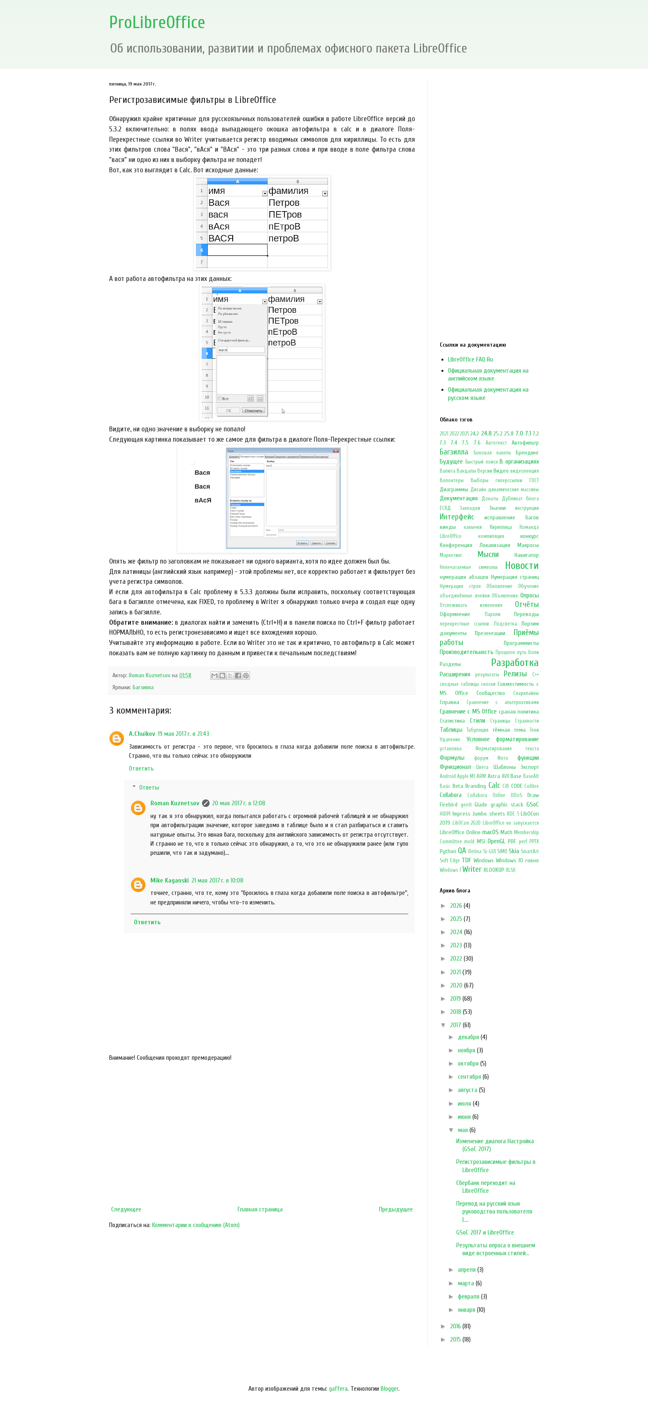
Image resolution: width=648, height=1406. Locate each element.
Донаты (489, 499)
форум (481, 758)
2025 (464, 434)
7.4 (454, 442)
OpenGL (496, 841)
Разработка (515, 663)
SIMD (502, 851)
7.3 (443, 442)
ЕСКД (445, 508)
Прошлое (505, 652)
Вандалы (466, 471)
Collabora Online (486, 795)
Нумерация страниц (515, 576)
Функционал (455, 767)
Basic (445, 786)
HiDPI (445, 814)
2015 (456, 1339)
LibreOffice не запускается (511, 823)
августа (468, 1090)
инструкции (527, 508)
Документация (459, 498)
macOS (490, 832)
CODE (516, 786)
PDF (512, 841)
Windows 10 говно (517, 860)
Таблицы (451, 729)
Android (448, 776)
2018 (456, 1012)
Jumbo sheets (488, 813)
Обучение (528, 586)
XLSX (510, 870)
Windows (484, 860)
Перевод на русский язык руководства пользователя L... (494, 1211)
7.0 (519, 433)
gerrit (466, 805)
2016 (456, 1326)
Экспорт (530, 767)
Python (448, 851)
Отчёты (527, 604)
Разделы (450, 664)
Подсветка (505, 624)
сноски (488, 684)
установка (451, 749)
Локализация (494, 545)
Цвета (482, 767)
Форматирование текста (507, 749)
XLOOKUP (494, 869)
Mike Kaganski (169, 880)
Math (506, 832)
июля (465, 1103)
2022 (454, 434)
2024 (457, 932)
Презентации (490, 633)
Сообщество (490, 693)
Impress (461, 813)
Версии (484, 471)
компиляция (491, 536)
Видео (501, 470)
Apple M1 (466, 776)
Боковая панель (492, 453)
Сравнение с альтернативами (503, 702)
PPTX (534, 842)
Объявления (505, 596)
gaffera (338, 1388)
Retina (474, 851)
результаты (487, 675)
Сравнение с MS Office (468, 711)
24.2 (474, 433)
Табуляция (477, 730)
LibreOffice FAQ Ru (470, 359)
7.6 (477, 442)
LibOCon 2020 (467, 823)
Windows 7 (450, 870)
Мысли (488, 554)
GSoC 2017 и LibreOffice (485, 1232)
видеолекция (524, 471)
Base (516, 776)
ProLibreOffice (157, 22)
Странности (527, 721)
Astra (494, 776)
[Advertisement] (262, 1134)
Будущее (451, 461)
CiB (506, 786)
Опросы (529, 595)
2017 (456, 1025)
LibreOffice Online (460, 832)
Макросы (528, 545)
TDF (466, 860)
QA (462, 850)
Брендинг (527, 452)
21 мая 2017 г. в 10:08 (217, 880)
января (467, 1309)
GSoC (532, 804)
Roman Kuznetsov (175, 803)
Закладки (470, 508)
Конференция (456, 545)
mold (469, 842)
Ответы (149, 787)
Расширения (455, 674)
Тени (534, 730)
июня (465, 1117)
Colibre (531, 786)
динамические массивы (513, 489)
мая (463, 1130)
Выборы (479, 480)
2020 (457, 985)
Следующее (126, 1209)
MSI (481, 841)
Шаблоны (504, 767)
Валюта (447, 471)
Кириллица (501, 527)
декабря (469, 1037)
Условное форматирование (503, 739)
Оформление (455, 614)
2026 (457, 905)
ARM (481, 776)
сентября (470, 1076)
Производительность (466, 652)
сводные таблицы (459, 684)
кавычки (473, 527)
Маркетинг (451, 555)
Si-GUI (489, 851)
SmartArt (530, 851)
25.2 (498, 433)
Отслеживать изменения (471, 605)
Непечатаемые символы (469, 567)
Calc (494, 785)
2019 (456, 998)
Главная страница (260, 1209)
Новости (522, 565)
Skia (514, 851)
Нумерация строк (460, 586)
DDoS (516, 795)
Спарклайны (526, 693)
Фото (502, 758)
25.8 (509, 433)
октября (469, 1063)
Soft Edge (450, 861)
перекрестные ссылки (464, 624)
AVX (505, 776)
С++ (535, 675)
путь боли (528, 652)
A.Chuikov (142, 733)
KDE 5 (513, 814)
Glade (480, 804)
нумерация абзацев (464, 576)
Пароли (492, 614)
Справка (449, 702)
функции (528, 757)
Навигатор (527, 555)
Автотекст (496, 443)
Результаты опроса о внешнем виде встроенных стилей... (495, 1249)
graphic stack (507, 804)
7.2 (536, 433)
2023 (457, 945)
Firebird (448, 804)
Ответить (141, 768)
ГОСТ (534, 480)
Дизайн (478, 489)
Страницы (500, 721)
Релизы (515, 673)
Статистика (452, 720)
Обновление (499, 586)
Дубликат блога (520, 499)
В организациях (519, 461)
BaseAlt (531, 776)
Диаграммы (454, 489)
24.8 (486, 433)
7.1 (528, 433)
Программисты (521, 643)
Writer (471, 869)
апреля (467, 1269)
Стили (477, 720)
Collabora (451, 795)
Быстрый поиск (481, 462)
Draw (533, 795)
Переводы (526, 614)
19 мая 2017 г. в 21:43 (183, 733)
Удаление (450, 739)
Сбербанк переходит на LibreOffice (485, 1186)
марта (467, 1283)
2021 (444, 434)
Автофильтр (525, 442)
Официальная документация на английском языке (488, 374)
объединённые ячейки (465, 596)
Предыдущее (396, 1209)
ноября (467, 1050)
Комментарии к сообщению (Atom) (196, 1225)
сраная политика (519, 711)
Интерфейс (457, 516)
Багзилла (143, 687)
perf (523, 842)
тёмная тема (509, 729)
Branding (475, 786)
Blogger (389, 1388)
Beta (458, 786)
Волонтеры (452, 480)
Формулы (452, 757)
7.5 (465, 442)
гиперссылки (509, 480)
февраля (469, 1296)
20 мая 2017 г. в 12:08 (238, 803)
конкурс (529, 536)
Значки (497, 507)
